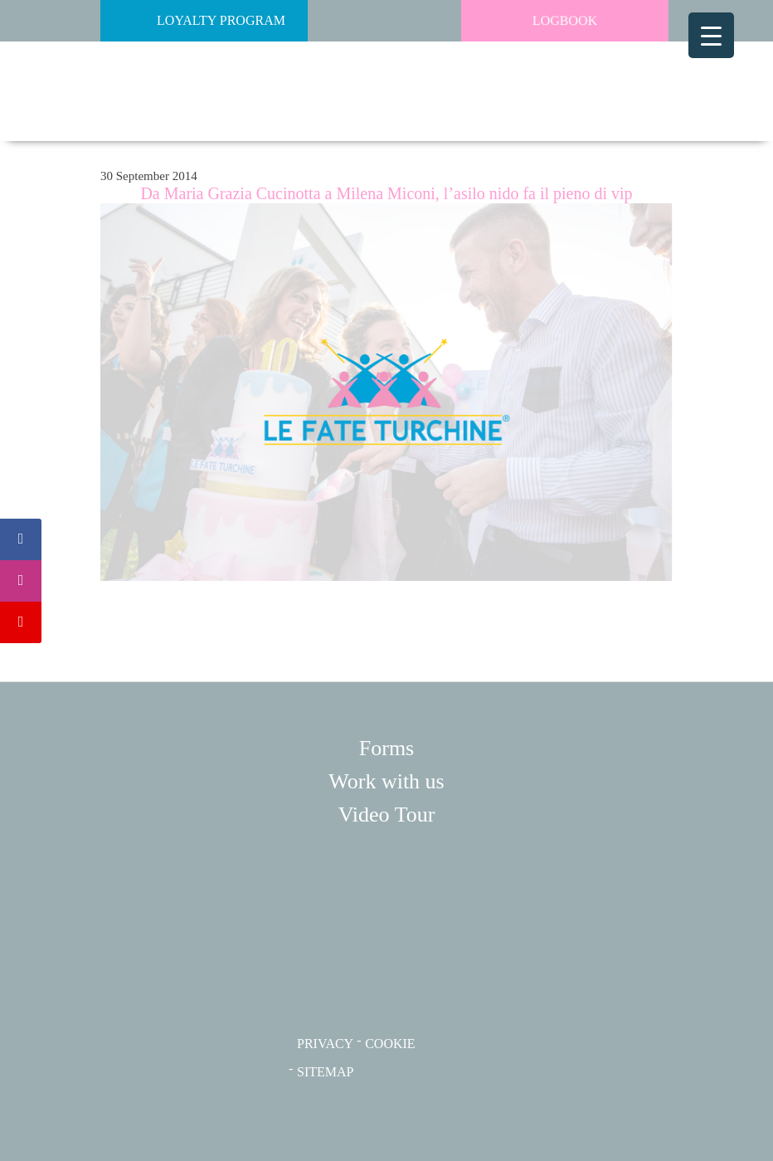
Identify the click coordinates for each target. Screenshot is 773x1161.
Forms (386, 748)
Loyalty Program (197, 20)
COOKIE (390, 1044)
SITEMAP (325, 1072)
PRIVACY (325, 1044)
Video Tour (386, 814)
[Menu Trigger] (711, 35)
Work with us (386, 781)
